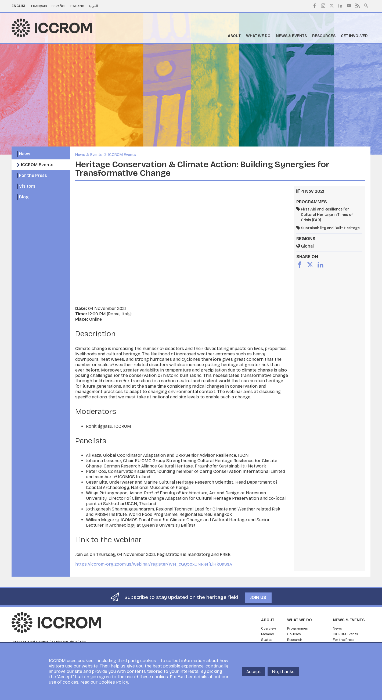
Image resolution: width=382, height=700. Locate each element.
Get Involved (354, 36)
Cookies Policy (113, 682)
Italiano (77, 6)
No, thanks (283, 671)
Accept (253, 671)
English (19, 6)
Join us (258, 597)
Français (39, 6)
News (24, 153)
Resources (324, 36)
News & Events (291, 36)
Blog (23, 196)
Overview (268, 628)
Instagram (323, 5)
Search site (366, 5)
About (234, 36)
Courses (294, 634)
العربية (93, 6)
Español (59, 6)
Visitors (27, 186)
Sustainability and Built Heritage (330, 228)
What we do (258, 36)
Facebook (314, 5)
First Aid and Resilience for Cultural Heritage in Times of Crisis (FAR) (327, 214)
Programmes (297, 628)
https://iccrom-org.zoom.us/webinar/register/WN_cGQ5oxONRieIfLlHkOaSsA (153, 564)
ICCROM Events (37, 164)
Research (294, 640)
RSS (357, 5)
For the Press (33, 175)
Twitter (332, 5)
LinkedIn (340, 5)
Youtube (349, 5)
